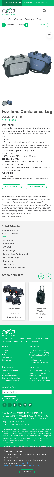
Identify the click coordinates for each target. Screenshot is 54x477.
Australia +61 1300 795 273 (12, 413)
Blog (29, 338)
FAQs (16, 341)
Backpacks (8, 244)
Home (4, 19)
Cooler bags (9, 251)
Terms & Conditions (13, 466)
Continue (27, 472)
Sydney (31, 375)
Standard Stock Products (38, 362)
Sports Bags (8, 264)
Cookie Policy (33, 466)
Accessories (8, 240)
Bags (11, 19)
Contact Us (34, 341)
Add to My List (11, 187)
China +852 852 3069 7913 (35, 419)
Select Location (10, 3)
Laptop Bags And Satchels (15, 254)
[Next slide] (49, 276)
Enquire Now (7, 357)
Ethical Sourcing (35, 360)
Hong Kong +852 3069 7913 (13, 422)
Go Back (41, 25)
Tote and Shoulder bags (14, 268)
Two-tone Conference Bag (28, 19)
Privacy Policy (26, 463)
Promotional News (17, 338)
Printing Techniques (41, 338)
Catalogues (6, 341)
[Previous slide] (41, 276)
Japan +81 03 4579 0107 (38, 416)
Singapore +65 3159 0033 (12, 419)
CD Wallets (8, 247)
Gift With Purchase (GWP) (39, 353)
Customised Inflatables (11, 371)
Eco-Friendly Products (10, 380)
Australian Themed (10, 234)
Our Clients (6, 353)
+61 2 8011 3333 (41, 375)
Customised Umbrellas (11, 378)
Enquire (24, 341)
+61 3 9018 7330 (45, 378)
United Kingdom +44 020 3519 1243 (16, 424)
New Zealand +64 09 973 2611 (14, 416)
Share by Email (36, 187)
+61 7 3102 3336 (43, 380)
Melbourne (33, 378)
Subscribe (10, 398)
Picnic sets (8, 261)
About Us (5, 350)
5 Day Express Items (10, 230)
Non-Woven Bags (11, 258)
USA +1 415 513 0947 (34, 413)
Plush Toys (6, 373)
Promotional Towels (9, 375)
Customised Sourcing (37, 350)
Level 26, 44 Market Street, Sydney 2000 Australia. (39, 372)
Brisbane (32, 380)
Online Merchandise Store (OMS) (39, 356)
